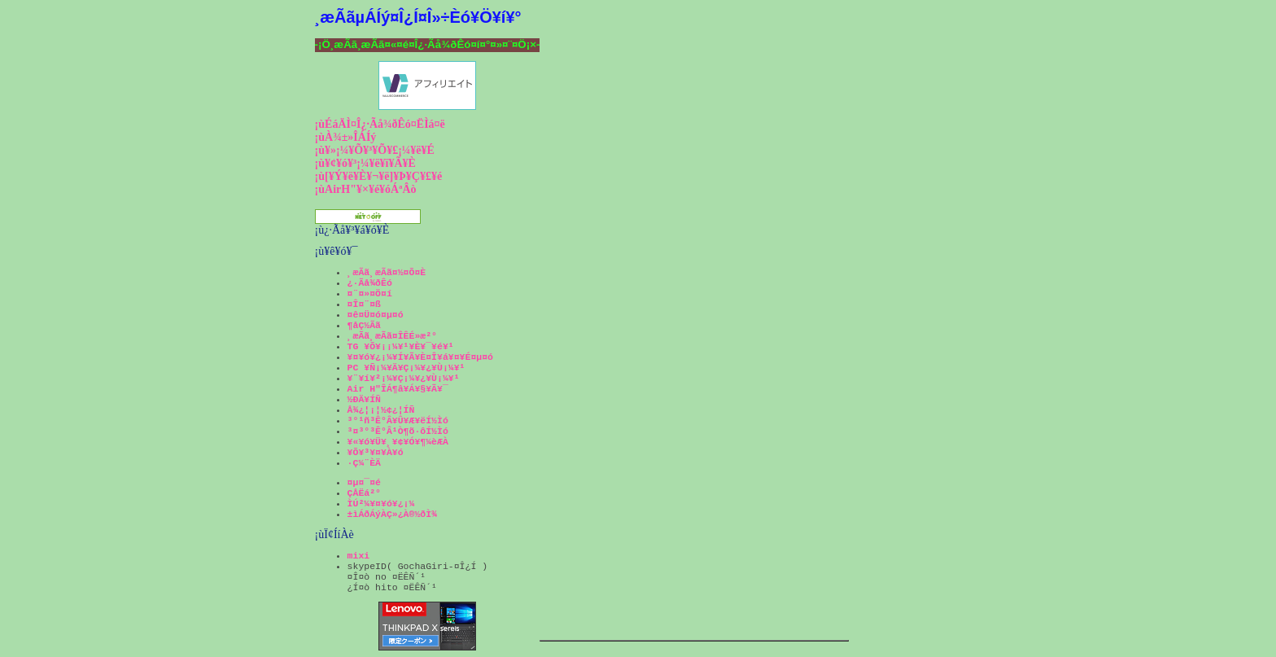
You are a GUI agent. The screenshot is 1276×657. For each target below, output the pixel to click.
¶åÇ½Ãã (364, 325)
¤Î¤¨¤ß (364, 304)
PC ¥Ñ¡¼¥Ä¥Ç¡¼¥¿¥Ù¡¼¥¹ (406, 367)
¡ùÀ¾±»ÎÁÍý (346, 137)
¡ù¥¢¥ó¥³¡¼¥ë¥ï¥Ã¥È (365, 163)
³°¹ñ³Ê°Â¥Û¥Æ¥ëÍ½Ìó (397, 420)
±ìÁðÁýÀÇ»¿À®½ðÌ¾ (392, 514)
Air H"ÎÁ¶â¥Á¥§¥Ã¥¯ (397, 388)
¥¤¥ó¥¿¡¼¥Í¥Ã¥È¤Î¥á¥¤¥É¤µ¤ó (420, 357)
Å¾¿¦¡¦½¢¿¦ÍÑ (381, 410)
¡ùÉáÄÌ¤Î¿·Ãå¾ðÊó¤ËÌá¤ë (380, 124)
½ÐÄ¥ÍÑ (364, 399)
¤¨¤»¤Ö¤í (369, 293)
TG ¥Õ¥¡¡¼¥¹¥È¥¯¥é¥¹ (400, 346)
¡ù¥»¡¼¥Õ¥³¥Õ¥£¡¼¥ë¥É (375, 150)
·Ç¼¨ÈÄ (364, 463)
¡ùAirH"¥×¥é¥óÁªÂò (366, 189)
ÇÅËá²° (364, 493)
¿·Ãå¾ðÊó (369, 283)
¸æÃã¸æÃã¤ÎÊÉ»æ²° (392, 336)
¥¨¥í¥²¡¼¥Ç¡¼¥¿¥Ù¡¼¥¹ (403, 378)
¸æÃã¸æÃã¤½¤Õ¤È (386, 272)
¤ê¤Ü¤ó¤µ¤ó (375, 314)
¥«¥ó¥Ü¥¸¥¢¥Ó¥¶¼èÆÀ (397, 441)
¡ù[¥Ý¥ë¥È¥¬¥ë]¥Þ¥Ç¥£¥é (379, 176)
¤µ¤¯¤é (364, 482)
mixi (358, 555)
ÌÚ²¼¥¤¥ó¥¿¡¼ (381, 503)
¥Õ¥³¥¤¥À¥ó (375, 452)
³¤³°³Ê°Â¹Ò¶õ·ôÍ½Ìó (397, 431)
